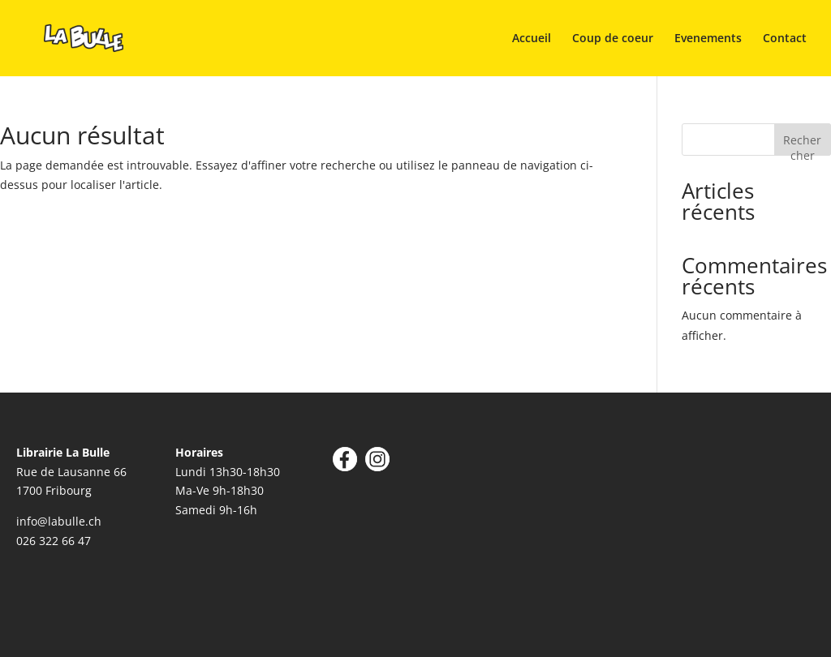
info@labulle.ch (58, 521)
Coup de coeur (612, 38)
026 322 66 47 (53, 540)
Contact (785, 38)
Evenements (708, 38)
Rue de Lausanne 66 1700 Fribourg (71, 471)
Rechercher (802, 144)
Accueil (531, 38)
